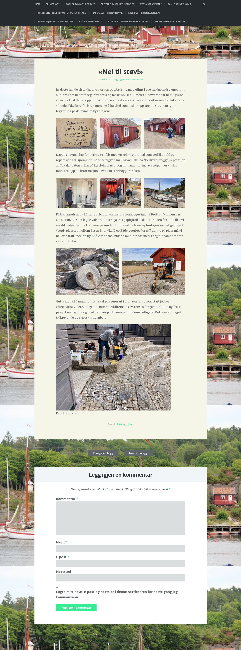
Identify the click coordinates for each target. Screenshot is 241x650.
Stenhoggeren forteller (170, 21)
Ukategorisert (125, 424)
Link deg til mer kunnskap (144, 12)
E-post (62, 557)
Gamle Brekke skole (179, 4)
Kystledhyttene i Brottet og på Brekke (62, 12)
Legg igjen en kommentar (128, 79)
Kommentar (67, 499)
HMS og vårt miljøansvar (107, 12)
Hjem (37, 4)
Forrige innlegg (103, 453)
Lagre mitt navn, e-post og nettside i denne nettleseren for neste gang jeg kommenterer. (117, 594)
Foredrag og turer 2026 (80, 4)
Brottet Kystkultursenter (117, 4)
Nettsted (63, 571)
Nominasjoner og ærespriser (55, 21)
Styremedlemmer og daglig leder (128, 21)
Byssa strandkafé (151, 4)
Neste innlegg (138, 453)
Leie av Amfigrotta (90, 21)
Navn (61, 542)
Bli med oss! (53, 4)
